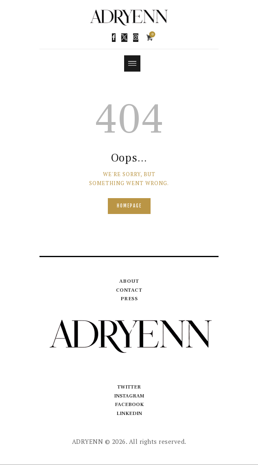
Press (129, 299)
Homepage (129, 206)
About (129, 281)
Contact (129, 290)
